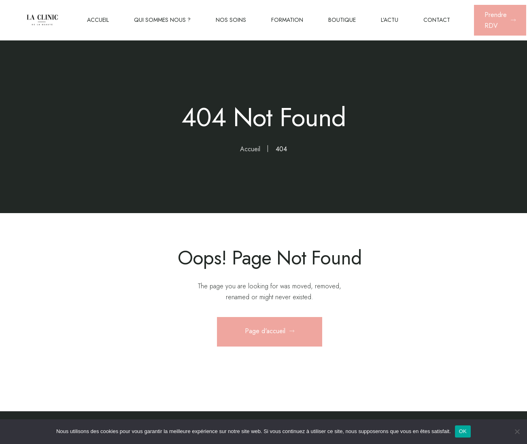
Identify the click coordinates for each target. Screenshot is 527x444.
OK (463, 431)
